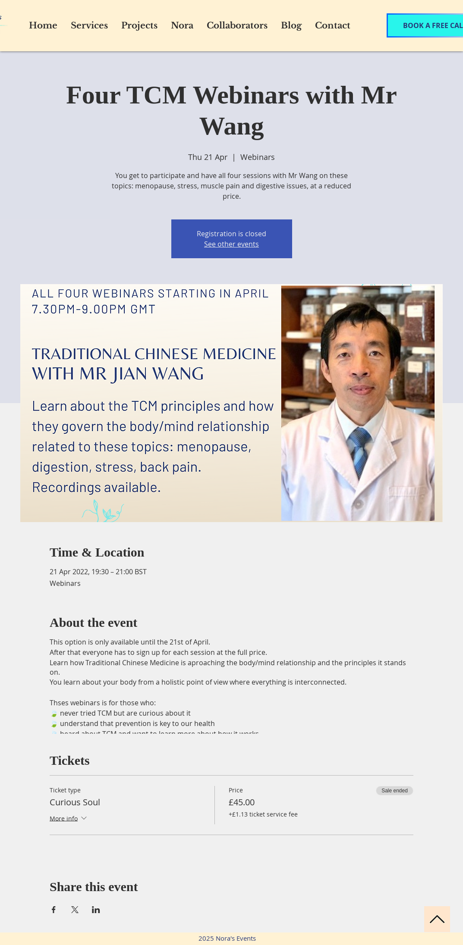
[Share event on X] (75, 909)
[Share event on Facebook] (54, 909)
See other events (231, 244)
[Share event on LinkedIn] (96, 909)
